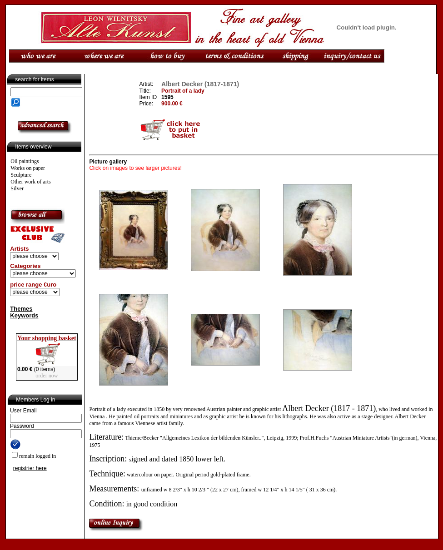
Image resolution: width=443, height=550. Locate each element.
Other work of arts (30, 181)
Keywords (24, 315)
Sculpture (20, 175)
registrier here (30, 468)
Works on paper (27, 168)
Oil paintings (24, 161)
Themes (21, 308)
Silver (17, 188)
